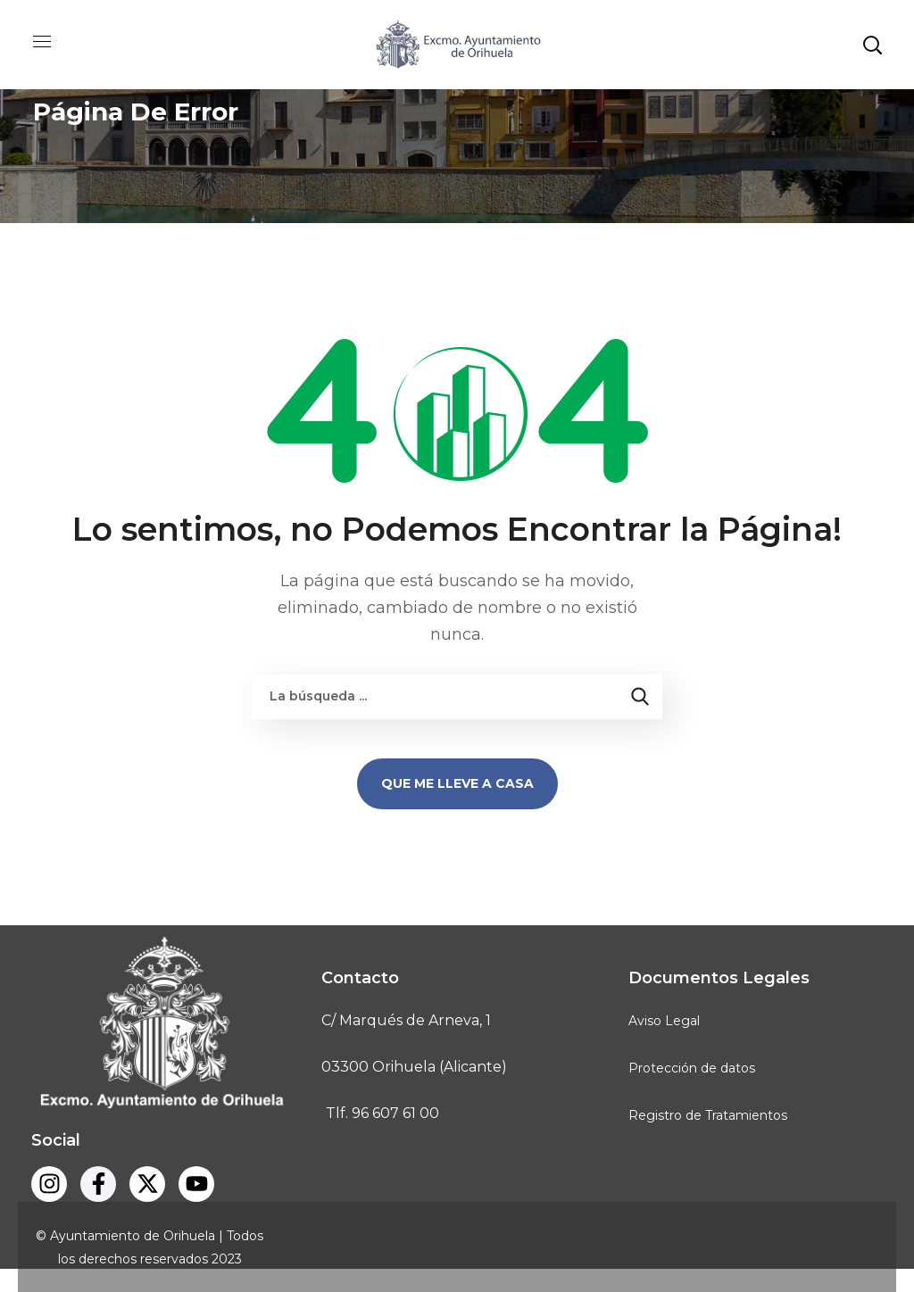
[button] (872, 44)
